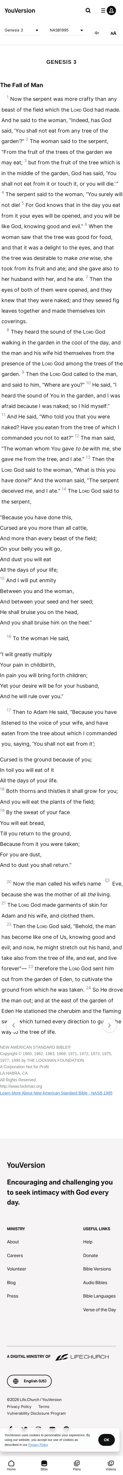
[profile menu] (107, 10)
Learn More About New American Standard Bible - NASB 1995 (56, 1093)
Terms (43, 1406)
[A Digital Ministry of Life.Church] (61, 1354)
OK (106, 1439)
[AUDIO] (96, 33)
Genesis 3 (22, 30)
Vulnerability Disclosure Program (36, 1413)
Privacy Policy (19, 1406)
